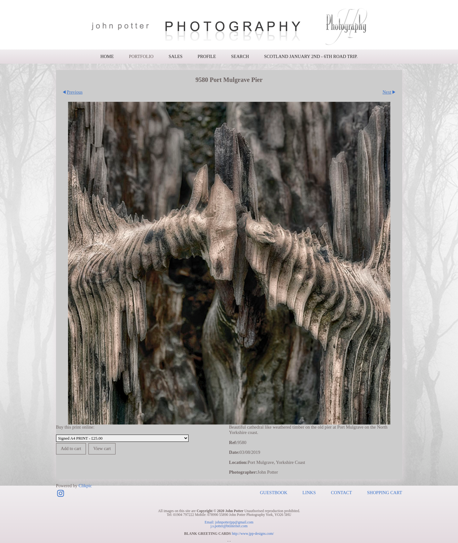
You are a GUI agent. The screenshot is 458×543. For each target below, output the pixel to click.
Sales (176, 56)
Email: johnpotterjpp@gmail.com (229, 522)
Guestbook (273, 492)
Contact (341, 492)
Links (309, 492)
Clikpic (85, 485)
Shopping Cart (384, 492)
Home (107, 56)
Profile (207, 56)
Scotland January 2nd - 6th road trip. (311, 56)
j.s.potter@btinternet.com (229, 526)
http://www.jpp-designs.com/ (253, 533)
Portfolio (141, 56)
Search (240, 56)
